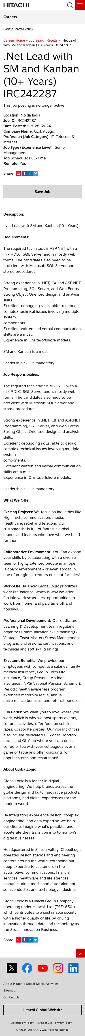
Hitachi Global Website (43, 1010)
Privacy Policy (63, 1022)
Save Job (42, 191)
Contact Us (11, 997)
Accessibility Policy (22, 1022)
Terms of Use (44, 1022)
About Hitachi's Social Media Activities (31, 983)
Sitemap (9, 990)
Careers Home (14, 40)
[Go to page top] (80, 953)
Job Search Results (43, 40)
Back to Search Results (18, 29)
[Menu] (80, 5)
